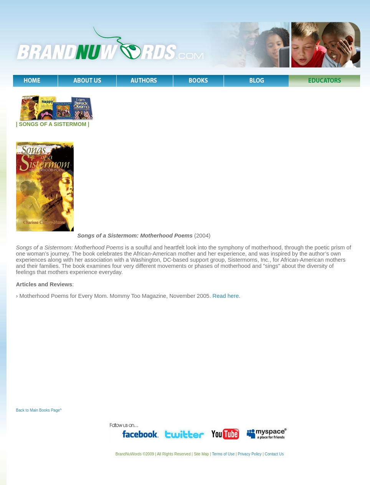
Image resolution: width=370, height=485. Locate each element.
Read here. (227, 296)
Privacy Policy (249, 454)
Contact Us (274, 454)
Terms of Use (223, 454)
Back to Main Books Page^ (39, 410)
